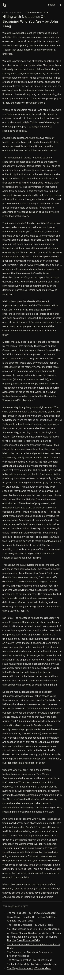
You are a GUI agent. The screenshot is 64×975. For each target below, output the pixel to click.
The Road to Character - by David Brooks (30, 924)
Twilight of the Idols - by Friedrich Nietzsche (32, 964)
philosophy (17, 12)
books (51, 4)
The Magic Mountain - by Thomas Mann (29, 968)
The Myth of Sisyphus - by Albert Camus (29, 960)
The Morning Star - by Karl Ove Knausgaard (31, 913)
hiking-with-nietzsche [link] (37, 12)
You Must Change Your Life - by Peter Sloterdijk (33, 929)
